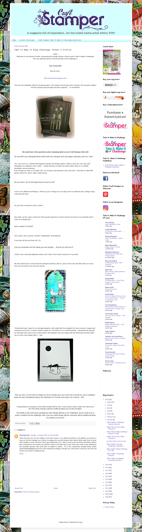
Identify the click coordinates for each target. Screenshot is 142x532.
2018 (107, 467)
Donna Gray (109, 361)
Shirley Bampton (111, 236)
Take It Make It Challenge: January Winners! (115, 423)
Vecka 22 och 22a (111, 289)
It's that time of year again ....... (115, 231)
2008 (107, 497)
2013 (107, 482)
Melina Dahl (109, 287)
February (110, 417)
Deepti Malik (109, 278)
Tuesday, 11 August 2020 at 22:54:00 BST (44, 435)
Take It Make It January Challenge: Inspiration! (115, 445)
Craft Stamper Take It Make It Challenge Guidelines (59, 40)
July (108, 405)
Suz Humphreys (111, 305)
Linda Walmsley (110, 229)
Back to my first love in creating (115, 338)
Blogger (80, 522)
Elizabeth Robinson (112, 252)
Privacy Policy (109, 507)
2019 (107, 465)
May (108, 408)
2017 (107, 470)
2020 (107, 399)
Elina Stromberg (111, 261)
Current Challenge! (27, 40)
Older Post (92, 488)
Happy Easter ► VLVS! (112, 247)
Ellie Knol (108, 270)
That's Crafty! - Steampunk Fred (115, 363)
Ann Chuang (109, 222)
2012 (107, 485)
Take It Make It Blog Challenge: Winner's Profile (117, 432)
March (109, 414)
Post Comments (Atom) (31, 492)
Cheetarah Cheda (111, 343)
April (108, 411)
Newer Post (19, 488)
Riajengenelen (24, 435)
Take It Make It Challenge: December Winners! (115, 459)
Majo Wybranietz (111, 245)
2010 (107, 491)
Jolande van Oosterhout (113, 336)
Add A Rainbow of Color (112, 224)
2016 (107, 473)
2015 (107, 476)
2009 (107, 494)
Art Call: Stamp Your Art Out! (116, 441)
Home (14, 40)
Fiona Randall (110, 352)
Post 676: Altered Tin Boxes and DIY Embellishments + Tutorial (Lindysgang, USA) (115, 298)
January (110, 420)
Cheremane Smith (111, 314)
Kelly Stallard (110, 331)
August (109, 402)
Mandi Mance (110, 322)
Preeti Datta (109, 294)
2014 (107, 479)
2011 (107, 488)
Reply (21, 454)
